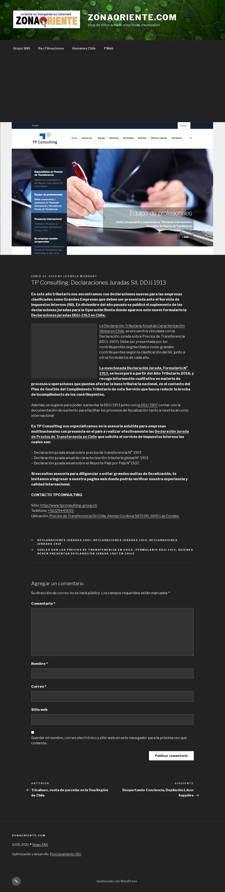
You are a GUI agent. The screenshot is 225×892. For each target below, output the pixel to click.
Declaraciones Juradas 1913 (120, 540)
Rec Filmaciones (51, 48)
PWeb (108, 48)
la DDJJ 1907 (147, 405)
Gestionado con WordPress (116, 881)
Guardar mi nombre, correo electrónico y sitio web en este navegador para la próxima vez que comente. (109, 740)
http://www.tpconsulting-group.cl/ (68, 505)
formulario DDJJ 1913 (156, 549)
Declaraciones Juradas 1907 (64, 540)
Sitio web (39, 710)
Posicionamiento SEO (66, 854)
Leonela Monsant (80, 276)
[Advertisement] (112, 89)
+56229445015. (61, 511)
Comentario (43, 603)
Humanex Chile (84, 48)
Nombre (39, 664)
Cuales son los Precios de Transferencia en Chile (85, 549)
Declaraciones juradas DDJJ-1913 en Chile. (68, 315)
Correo (38, 686)
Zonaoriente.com (132, 17)
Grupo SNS (21, 48)
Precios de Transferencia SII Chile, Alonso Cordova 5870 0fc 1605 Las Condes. (114, 516)
